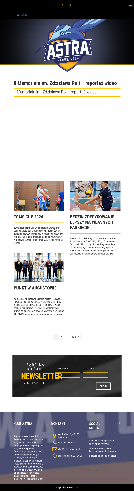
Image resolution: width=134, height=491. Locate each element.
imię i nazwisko (62, 368)
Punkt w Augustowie (35, 288)
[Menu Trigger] (130, 5)
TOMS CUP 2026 (28, 216)
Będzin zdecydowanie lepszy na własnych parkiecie (92, 222)
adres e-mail (89, 368)
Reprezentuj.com (70, 487)
